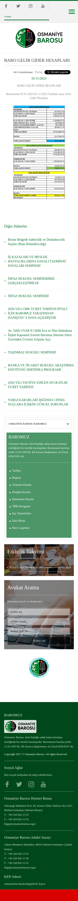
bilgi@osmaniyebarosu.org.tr (20, 823)
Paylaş (39, 72)
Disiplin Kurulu (21, 492)
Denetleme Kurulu (23, 499)
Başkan (16, 477)
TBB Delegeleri (21, 506)
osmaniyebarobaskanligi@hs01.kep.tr (24, 883)
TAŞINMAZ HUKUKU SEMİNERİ (32, 352)
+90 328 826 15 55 (18, 814)
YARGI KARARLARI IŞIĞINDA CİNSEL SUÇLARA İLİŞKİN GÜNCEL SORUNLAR (38, 402)
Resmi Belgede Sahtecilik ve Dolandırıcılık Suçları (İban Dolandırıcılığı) (36, 242)
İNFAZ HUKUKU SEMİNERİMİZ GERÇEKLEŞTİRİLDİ (31, 281)
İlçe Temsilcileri (21, 513)
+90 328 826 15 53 (18, 853)
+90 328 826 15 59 (18, 858)
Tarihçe (16, 470)
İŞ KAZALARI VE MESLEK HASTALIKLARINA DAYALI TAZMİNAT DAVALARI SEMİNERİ (37, 261)
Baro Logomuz (21, 527)
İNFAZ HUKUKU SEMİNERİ (28, 296)
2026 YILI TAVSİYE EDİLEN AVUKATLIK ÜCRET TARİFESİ (38, 385)
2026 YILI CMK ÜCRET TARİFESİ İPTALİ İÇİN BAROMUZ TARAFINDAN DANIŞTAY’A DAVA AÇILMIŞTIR (37, 313)
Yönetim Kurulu (21, 484)
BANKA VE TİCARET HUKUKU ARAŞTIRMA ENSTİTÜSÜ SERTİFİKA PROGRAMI (41, 367)
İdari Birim (18, 520)
